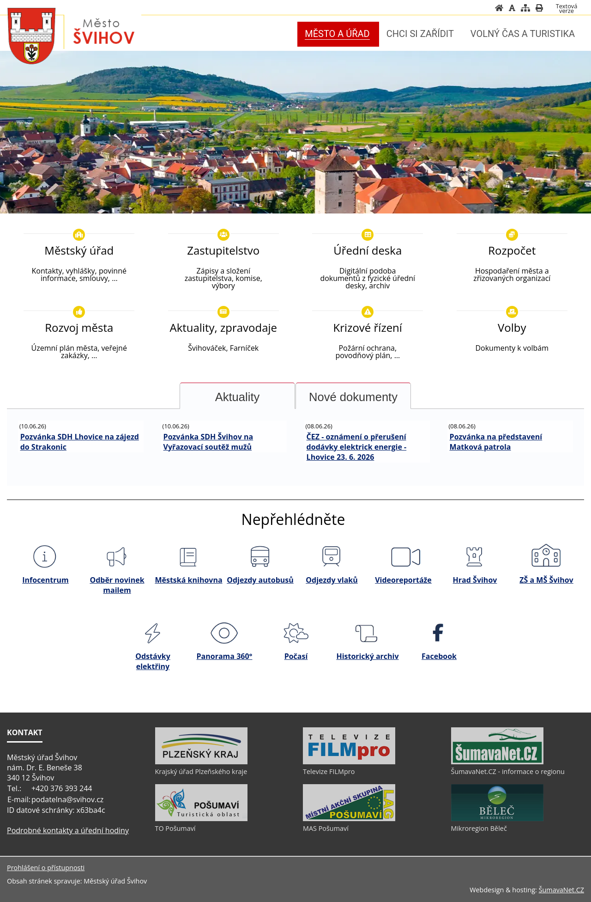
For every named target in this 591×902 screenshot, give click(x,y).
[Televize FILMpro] (349, 762)
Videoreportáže (403, 580)
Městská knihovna (188, 580)
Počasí (296, 656)
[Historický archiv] (367, 632)
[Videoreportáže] (403, 557)
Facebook (439, 656)
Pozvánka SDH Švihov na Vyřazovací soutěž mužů (208, 442)
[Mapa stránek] (525, 8)
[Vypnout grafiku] (512, 8)
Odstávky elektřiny (152, 661)
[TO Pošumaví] (201, 819)
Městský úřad (79, 250)
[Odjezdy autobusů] (260, 557)
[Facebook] (439, 632)
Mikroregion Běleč (479, 828)
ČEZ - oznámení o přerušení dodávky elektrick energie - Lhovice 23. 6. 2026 (357, 447)
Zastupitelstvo (223, 250)
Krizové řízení (367, 327)
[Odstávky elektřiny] (152, 632)
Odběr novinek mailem (117, 585)
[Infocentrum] (45, 557)
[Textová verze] (567, 8)
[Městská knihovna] (188, 557)
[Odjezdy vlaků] (331, 557)
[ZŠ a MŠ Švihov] (546, 557)
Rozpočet (512, 250)
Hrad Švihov (475, 580)
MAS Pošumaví (326, 828)
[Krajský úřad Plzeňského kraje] (201, 762)
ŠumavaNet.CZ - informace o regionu (508, 771)
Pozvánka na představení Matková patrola (496, 442)
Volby (512, 327)
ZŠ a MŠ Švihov (546, 580)
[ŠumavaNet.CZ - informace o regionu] (497, 762)
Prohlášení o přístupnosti (45, 867)
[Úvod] (499, 8)
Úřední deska (367, 250)
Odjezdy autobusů (260, 580)
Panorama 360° (225, 656)
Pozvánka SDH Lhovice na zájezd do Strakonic (79, 442)
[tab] (237, 396)
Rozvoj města (79, 327)
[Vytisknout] (539, 8)
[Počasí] (296, 632)
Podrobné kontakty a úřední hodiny (68, 830)
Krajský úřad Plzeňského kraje (201, 771)
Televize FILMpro (329, 771)
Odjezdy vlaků (331, 580)
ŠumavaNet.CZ (561, 889)
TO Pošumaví (175, 828)
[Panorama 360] (224, 632)
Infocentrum (45, 580)
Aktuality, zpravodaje (223, 327)
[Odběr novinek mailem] (116, 557)
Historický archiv (367, 656)
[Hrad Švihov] (474, 557)
